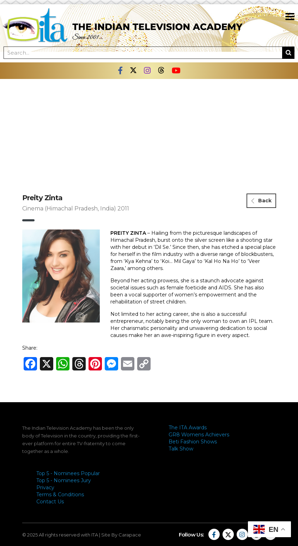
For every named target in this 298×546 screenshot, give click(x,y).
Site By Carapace (121, 535)
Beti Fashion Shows (193, 441)
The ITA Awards (188, 427)
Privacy (45, 487)
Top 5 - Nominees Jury (63, 480)
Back (261, 200)
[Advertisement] (149, 131)
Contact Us (50, 501)
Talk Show (181, 449)
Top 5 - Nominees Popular (68, 473)
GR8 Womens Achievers (199, 434)
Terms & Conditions (60, 494)
